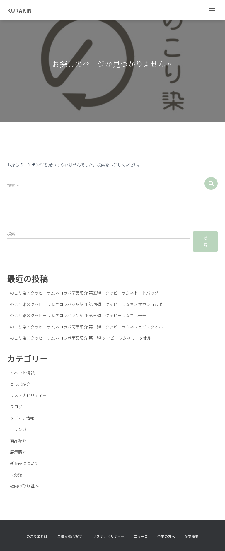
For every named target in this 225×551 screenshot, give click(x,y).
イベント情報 (22, 373)
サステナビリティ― (28, 395)
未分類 (16, 475)
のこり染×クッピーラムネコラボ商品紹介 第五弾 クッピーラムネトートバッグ (84, 293)
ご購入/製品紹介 (70, 536)
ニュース (141, 536)
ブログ (16, 407)
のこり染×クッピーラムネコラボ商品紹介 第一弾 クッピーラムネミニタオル (80, 338)
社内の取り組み (24, 486)
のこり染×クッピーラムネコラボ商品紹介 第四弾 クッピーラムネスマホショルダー (88, 304)
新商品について (24, 463)
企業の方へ (166, 536)
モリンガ (18, 429)
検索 (205, 241)
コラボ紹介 (20, 384)
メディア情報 (22, 418)
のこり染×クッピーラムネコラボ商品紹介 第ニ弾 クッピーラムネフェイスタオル (86, 327)
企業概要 (192, 536)
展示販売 (18, 452)
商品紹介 (18, 441)
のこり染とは (36, 536)
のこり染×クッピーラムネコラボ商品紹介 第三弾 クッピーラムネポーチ (78, 315)
